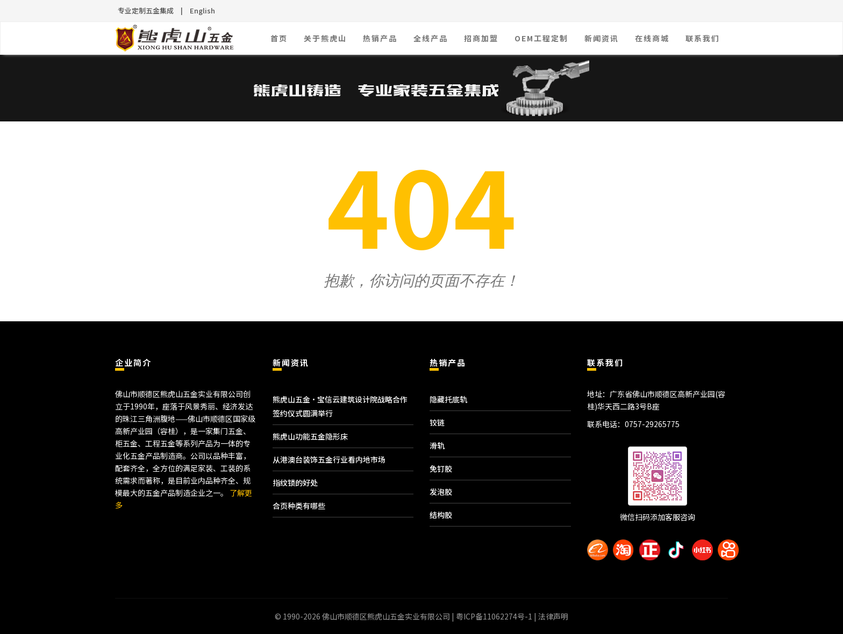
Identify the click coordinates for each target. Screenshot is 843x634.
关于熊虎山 (325, 38)
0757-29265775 (652, 424)
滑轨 (437, 445)
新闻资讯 (601, 38)
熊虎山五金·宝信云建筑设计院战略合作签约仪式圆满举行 (340, 406)
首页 (279, 38)
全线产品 (430, 38)
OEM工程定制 (541, 38)
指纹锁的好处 (295, 482)
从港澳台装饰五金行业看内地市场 (329, 459)
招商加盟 (481, 38)
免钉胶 (441, 468)
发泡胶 (441, 491)
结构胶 (441, 514)
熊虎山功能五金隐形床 (310, 436)
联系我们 (702, 38)
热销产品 (380, 38)
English (202, 10)
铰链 (437, 422)
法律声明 (553, 616)
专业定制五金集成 (146, 10)
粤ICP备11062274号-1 (494, 616)
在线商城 (652, 38)
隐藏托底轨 (448, 399)
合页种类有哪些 (299, 505)
